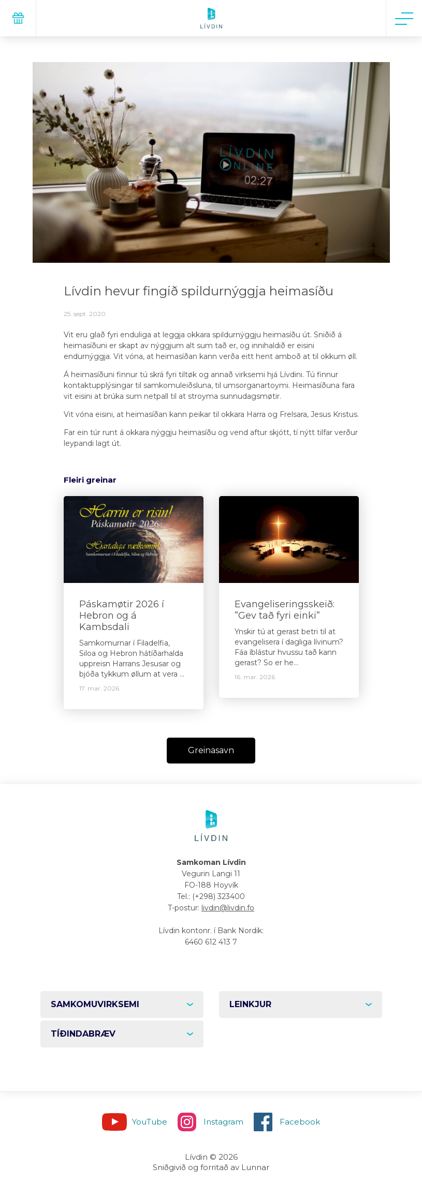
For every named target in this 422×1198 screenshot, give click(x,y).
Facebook (300, 1122)
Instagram (223, 1122)
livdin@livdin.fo (227, 907)
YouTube (149, 1122)
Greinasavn (211, 750)
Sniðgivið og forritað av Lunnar (211, 1167)
